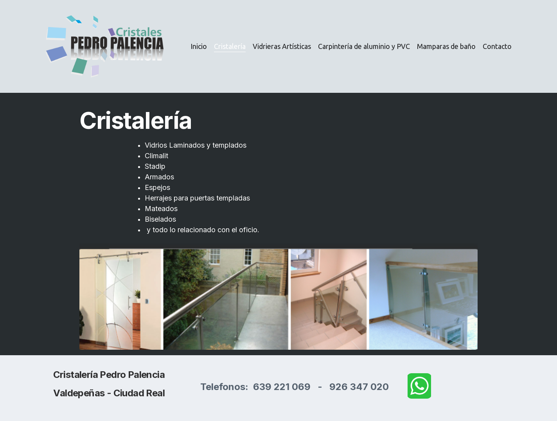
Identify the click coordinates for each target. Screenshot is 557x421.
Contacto (497, 46)
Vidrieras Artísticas (282, 46)
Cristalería (230, 46)
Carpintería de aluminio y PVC (364, 46)
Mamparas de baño (446, 46)
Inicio (198, 46)
